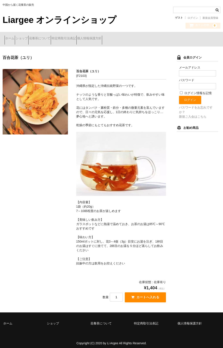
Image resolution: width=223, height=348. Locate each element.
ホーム (11, 38)
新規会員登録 (210, 17)
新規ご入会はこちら (192, 113)
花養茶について (57, 38)
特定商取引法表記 (89, 38)
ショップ (31, 38)
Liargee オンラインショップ (59, 20)
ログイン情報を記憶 (196, 89)
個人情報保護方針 (122, 38)
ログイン (193, 17)
